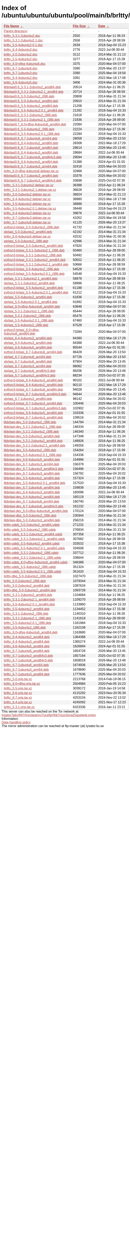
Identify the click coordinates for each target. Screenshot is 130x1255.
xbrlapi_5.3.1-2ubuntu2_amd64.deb (29, 283)
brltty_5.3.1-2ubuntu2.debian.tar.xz (28, 185)
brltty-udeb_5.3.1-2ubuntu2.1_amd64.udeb (34, 539)
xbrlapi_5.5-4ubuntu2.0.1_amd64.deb (30, 302)
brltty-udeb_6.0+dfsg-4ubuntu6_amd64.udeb (35, 562)
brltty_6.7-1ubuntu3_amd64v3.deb (28, 655)
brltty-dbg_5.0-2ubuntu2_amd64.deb (30, 590)
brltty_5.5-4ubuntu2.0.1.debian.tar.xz (30, 208)
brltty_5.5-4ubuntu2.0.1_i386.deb (27, 623)
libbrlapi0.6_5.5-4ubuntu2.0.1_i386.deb (32, 134)
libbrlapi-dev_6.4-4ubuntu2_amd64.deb (32, 497)
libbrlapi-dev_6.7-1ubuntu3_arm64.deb (31, 464)
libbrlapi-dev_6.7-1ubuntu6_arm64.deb (31, 501)
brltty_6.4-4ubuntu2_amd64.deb (27, 637)
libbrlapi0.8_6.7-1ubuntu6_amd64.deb (31, 147)
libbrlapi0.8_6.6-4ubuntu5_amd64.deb (31, 161)
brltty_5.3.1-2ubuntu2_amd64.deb (28, 595)
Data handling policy (16, 722)
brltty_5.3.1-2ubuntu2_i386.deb (26, 613)
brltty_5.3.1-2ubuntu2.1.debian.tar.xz (30, 189)
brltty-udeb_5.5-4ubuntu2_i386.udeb (30, 567)
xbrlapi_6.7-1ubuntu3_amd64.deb (28, 398)
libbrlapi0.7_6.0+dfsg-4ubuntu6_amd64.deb (35, 124)
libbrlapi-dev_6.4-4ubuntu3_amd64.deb (32, 492)
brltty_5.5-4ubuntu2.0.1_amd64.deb (29, 604)
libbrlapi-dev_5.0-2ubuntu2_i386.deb (30, 422)
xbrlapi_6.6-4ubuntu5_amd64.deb (28, 347)
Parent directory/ (15, 31)
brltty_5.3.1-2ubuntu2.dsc (22, 35)
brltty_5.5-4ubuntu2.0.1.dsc (23, 45)
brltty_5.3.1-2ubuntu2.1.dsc (23, 40)
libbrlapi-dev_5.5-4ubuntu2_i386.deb (30, 450)
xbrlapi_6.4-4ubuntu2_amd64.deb (28, 338)
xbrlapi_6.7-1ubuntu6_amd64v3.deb (29, 370)
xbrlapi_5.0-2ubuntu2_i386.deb (26, 241)
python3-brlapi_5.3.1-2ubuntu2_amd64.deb (35, 260)
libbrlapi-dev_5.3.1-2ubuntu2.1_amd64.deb (34, 445)
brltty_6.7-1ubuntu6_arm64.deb (26, 665)
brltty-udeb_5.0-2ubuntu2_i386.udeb (30, 529)
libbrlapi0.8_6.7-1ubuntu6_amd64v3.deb (32, 157)
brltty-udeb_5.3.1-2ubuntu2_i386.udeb (31, 553)
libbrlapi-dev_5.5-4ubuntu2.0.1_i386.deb (32, 455)
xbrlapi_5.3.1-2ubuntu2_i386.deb (27, 316)
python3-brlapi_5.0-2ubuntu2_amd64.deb (33, 245)
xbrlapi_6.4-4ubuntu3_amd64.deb (28, 343)
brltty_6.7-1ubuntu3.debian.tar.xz (27, 217)
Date (101, 26)
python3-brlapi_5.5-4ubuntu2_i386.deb (31, 269)
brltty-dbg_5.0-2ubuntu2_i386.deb (28, 576)
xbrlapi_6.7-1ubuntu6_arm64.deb (27, 357)
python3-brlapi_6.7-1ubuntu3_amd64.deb (33, 417)
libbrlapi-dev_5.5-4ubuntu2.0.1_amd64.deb (34, 483)
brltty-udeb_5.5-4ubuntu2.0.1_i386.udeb (32, 571)
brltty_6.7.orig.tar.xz (18, 697)
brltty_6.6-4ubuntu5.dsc (20, 82)
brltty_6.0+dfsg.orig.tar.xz (22, 683)
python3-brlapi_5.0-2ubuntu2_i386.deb (31, 227)
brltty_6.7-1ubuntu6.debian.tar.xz (27, 222)
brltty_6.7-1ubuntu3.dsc (20, 73)
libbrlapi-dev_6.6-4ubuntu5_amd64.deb (32, 459)
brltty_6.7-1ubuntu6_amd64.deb (27, 651)
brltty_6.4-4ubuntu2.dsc (20, 78)
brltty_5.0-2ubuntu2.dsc (20, 54)
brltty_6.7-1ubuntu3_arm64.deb (26, 669)
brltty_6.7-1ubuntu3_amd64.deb (27, 674)
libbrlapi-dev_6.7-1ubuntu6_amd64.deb (32, 487)
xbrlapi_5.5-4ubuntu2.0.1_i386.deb (29, 320)
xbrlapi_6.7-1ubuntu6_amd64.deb (28, 361)
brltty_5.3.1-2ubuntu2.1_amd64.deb (29, 599)
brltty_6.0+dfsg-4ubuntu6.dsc (24, 63)
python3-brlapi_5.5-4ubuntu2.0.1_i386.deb (34, 273)
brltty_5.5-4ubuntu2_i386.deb (25, 627)
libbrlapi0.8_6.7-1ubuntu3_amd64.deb (31, 175)
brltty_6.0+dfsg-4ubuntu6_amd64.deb (30, 632)
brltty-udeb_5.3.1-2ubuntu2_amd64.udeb (33, 534)
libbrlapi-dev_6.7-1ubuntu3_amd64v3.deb (33, 469)
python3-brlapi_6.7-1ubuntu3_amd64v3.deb (35, 408)
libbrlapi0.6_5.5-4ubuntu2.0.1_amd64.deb (33, 110)
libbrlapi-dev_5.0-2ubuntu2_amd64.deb (32, 436)
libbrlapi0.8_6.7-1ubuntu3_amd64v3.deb (32, 180)
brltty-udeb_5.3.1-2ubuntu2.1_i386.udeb (32, 557)
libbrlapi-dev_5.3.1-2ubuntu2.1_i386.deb (32, 426)
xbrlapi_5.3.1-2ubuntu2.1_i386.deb (29, 311)
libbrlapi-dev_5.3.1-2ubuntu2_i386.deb (31, 431)
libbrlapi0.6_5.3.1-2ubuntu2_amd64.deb (32, 87)
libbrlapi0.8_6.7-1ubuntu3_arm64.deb (30, 166)
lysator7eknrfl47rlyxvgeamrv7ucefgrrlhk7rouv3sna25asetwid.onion (49, 715)
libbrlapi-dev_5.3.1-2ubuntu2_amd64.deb (33, 441)
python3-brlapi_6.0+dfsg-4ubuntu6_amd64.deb (21, 331)
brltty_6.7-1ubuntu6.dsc (20, 68)
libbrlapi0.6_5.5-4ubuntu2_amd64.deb (31, 106)
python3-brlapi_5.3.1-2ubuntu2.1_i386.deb (34, 250)
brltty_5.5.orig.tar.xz (18, 688)
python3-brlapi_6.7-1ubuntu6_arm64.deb (33, 352)
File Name (11, 26)
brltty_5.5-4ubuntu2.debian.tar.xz (27, 204)
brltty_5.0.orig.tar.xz (18, 679)
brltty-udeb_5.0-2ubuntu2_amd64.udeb (32, 525)
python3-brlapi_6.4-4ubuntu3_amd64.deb (33, 380)
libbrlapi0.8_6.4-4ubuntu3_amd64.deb (31, 152)
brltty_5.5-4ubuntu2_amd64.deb (27, 609)
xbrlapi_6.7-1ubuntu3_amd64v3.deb (29, 375)
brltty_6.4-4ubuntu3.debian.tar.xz (27, 213)
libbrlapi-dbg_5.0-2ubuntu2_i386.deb (30, 515)
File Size (79, 26)
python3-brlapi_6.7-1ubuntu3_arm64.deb (33, 403)
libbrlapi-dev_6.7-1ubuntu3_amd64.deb (32, 473)
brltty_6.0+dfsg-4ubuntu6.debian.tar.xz (31, 171)
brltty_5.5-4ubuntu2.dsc (20, 59)
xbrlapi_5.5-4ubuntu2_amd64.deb (28, 297)
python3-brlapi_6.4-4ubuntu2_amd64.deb (33, 385)
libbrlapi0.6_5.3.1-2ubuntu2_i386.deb (30, 115)
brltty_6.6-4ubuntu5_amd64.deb (27, 646)
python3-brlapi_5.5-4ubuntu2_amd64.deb (33, 288)
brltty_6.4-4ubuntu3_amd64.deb (27, 641)
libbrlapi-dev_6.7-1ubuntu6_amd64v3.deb (33, 506)
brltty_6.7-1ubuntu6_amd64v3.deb (28, 660)
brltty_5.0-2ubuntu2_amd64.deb (27, 585)
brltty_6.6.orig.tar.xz (18, 693)
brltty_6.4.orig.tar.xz (18, 702)
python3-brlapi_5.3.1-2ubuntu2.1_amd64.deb (36, 264)
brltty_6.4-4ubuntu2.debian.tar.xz (27, 199)
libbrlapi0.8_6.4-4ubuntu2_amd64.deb (31, 143)
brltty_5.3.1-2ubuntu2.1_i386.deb (27, 618)
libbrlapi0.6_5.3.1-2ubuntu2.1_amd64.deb (33, 91)
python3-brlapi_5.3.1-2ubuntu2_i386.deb (33, 255)
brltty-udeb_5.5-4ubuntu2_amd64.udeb (32, 543)
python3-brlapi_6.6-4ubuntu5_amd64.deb (33, 413)
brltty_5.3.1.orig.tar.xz (19, 707)
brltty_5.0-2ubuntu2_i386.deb (25, 581)
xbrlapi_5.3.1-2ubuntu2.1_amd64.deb (30, 278)
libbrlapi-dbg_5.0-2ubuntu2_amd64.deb (32, 520)
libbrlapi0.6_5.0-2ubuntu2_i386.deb (29, 96)
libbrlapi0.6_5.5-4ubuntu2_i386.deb (29, 129)
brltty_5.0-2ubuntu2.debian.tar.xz (27, 194)
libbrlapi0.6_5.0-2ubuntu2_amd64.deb (31, 101)
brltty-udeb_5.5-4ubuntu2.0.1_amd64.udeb (34, 548)
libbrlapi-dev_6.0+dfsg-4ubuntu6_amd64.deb (36, 511)
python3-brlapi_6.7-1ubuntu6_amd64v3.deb (35, 394)
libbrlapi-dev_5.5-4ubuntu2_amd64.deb (32, 478)
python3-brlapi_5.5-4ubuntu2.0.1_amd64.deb (36, 292)
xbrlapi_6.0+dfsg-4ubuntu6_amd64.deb (32, 306)
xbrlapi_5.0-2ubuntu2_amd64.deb (28, 232)
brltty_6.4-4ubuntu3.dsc (20, 49)
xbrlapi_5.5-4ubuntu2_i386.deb (26, 325)
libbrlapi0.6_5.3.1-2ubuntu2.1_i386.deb (32, 119)
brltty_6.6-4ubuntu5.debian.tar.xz (27, 236)
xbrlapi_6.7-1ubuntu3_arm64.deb (27, 366)
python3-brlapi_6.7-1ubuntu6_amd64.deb (33, 389)
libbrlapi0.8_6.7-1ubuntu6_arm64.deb (30, 138)
